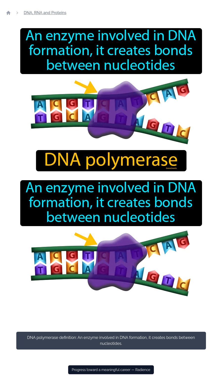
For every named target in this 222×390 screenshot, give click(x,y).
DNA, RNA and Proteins (45, 12)
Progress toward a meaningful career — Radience (111, 370)
